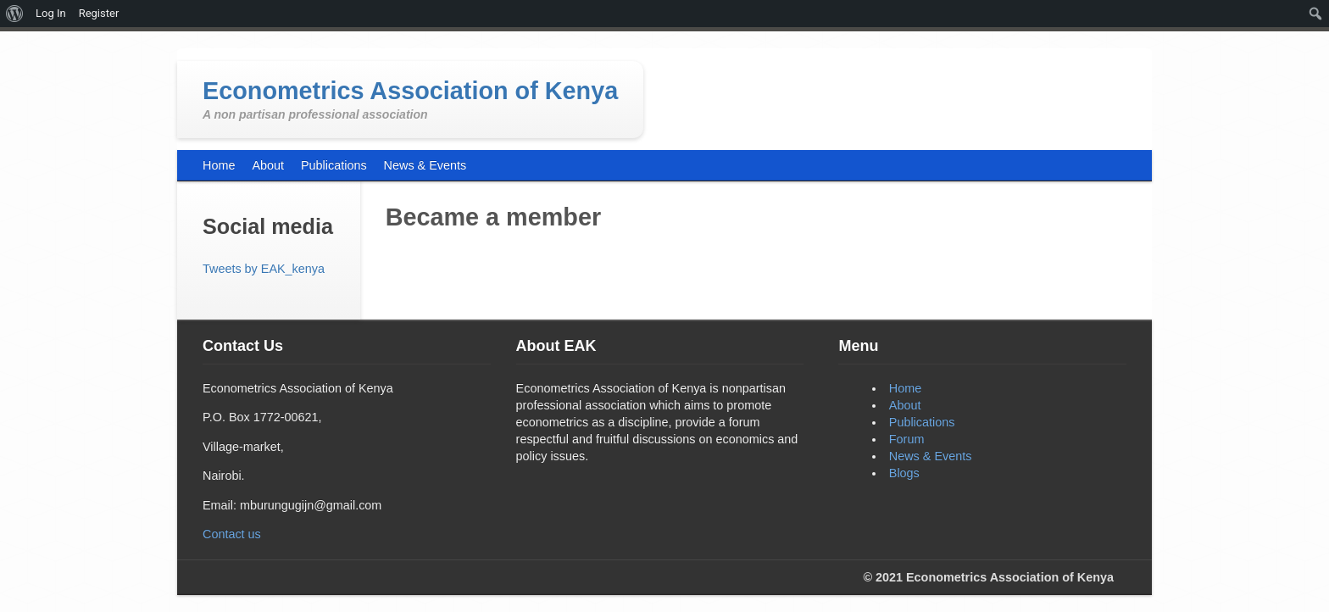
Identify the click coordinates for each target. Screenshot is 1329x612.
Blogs (904, 473)
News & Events (930, 456)
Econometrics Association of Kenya (410, 90)
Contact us (232, 534)
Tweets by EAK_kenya (264, 268)
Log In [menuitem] (51, 13)
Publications (922, 422)
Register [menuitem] (99, 13)
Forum (907, 439)
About (905, 405)
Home (905, 388)
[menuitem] (15, 13)
